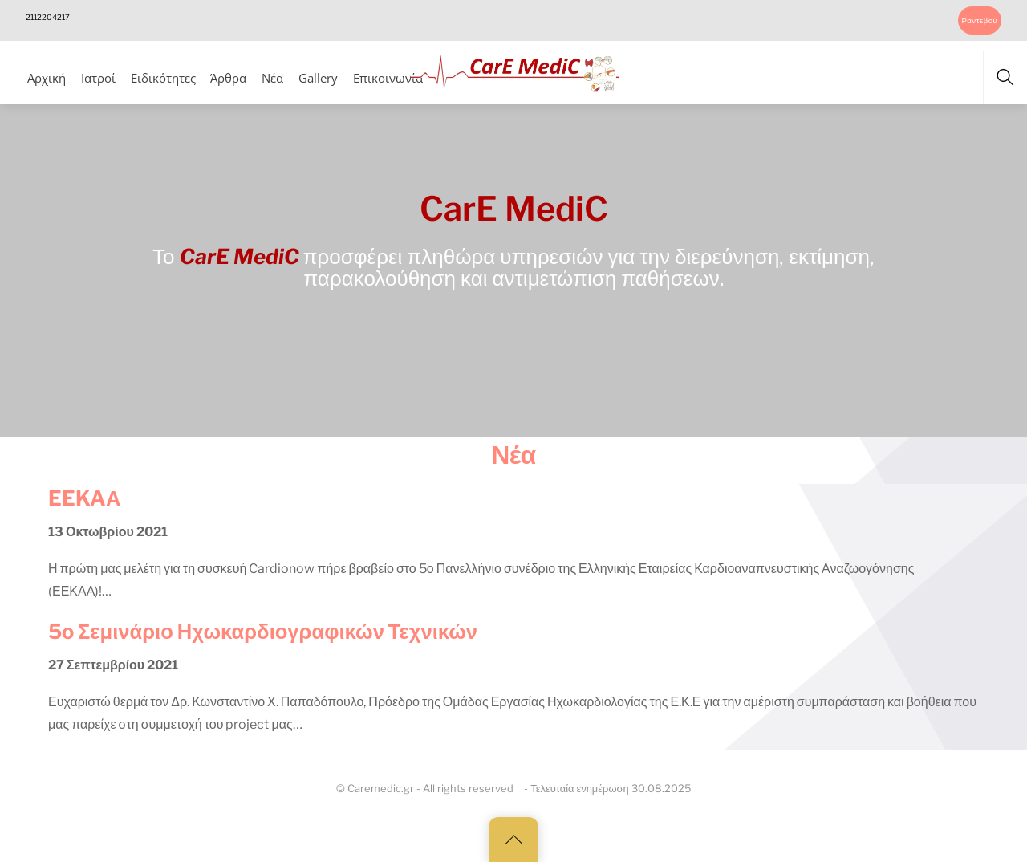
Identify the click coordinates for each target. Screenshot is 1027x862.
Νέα (272, 78)
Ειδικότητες (163, 78)
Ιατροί (98, 78)
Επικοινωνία (388, 78)
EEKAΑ (84, 498)
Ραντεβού (979, 20)
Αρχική (46, 78)
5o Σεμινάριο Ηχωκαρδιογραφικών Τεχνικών (262, 631)
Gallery (318, 78)
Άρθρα (228, 78)
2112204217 (48, 17)
